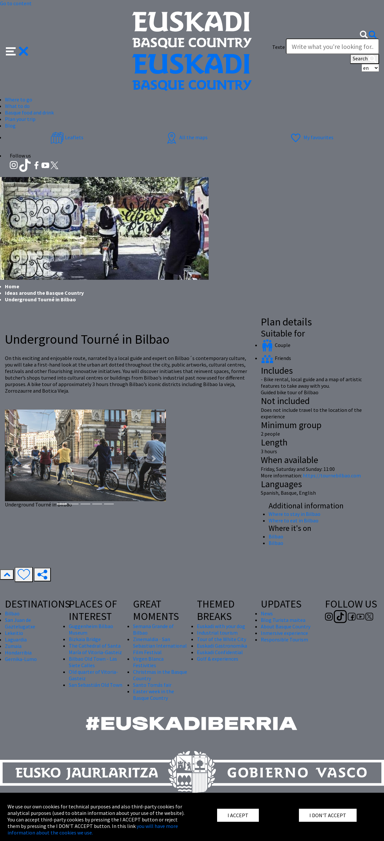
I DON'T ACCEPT (327, 815)
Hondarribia (18, 652)
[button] (17, 50)
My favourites (311, 137)
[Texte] (332, 46)
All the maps (186, 137)
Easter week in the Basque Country (153, 694)
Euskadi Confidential (220, 652)
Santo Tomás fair (152, 685)
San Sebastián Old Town (95, 685)
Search (365, 59)
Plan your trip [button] (20, 119)
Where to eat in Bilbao (293, 520)
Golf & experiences (217, 658)
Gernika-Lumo (21, 659)
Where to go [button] (18, 99)
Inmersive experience (284, 633)
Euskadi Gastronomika (222, 645)
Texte (278, 47)
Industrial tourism (217, 632)
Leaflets (67, 137)
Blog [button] (10, 125)
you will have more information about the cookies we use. (92, 829)
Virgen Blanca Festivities (148, 661)
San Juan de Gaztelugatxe (20, 623)
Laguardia (16, 639)
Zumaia (13, 646)
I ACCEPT (238, 815)
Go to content (16, 3)
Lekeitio (14, 633)
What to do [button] (17, 106)
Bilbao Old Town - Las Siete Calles (93, 661)
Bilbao (276, 536)
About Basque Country (285, 626)
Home (12, 286)
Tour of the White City (221, 639)
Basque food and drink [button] (29, 112)
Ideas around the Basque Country (44, 293)
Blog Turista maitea (283, 620)
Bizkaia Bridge (85, 639)
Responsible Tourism (284, 639)
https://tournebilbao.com (332, 475)
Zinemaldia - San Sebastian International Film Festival (160, 645)
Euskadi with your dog (221, 626)
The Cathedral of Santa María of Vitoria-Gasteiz (95, 648)
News (267, 613)
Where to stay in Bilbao (294, 514)
